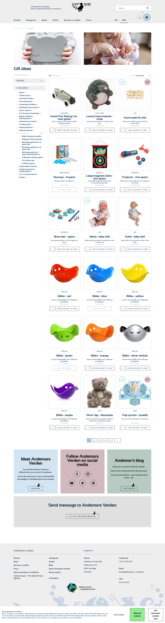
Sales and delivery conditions (26, 572)
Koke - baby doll (135, 236)
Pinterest (93, 483)
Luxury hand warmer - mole (99, 117)
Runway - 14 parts (64, 177)
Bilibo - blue (99, 296)
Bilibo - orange (100, 355)
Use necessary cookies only (155, 614)
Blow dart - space (64, 236)
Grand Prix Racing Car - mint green (64, 117)
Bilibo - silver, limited (135, 355)
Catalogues (54, 578)
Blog (51, 565)
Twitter (82, 483)
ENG (124, 20)
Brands (17, 20)
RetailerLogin (139, 18)
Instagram (88, 474)
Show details (119, 615)
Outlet (56, 20)
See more (35, 488)
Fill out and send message (82, 516)
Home (16, 28)
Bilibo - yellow (135, 296)
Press (89, 20)
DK (116, 20)
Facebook (77, 474)
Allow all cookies (137, 614)
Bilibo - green (64, 355)
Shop (22, 28)
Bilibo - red (64, 296)
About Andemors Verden (59, 569)
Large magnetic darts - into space (99, 177)
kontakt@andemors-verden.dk (131, 572)
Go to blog (129, 488)
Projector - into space (135, 177)
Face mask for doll (135, 117)
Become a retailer (72, 20)
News (44, 20)
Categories (31, 20)
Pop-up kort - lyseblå (135, 415)
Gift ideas (30, 28)
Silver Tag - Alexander (99, 415)
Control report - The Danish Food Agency (28, 577)
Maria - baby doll (99, 236)
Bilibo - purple (64, 415)
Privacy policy (55, 572)
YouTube (71, 483)
